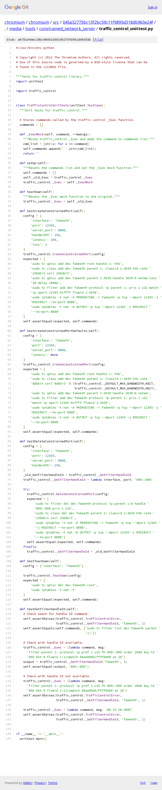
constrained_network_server (67, 28)
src (56, 22)
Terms (52, 783)
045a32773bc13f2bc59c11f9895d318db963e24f (108, 22)
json (153, 783)
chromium (15, 22)
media (15, 28)
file (98, 40)
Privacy (40, 783)
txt (143, 783)
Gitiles (27, 783)
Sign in (152, 7)
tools (30, 28)
